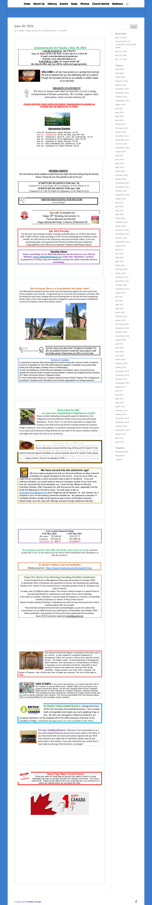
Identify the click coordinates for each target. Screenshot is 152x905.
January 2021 (120, 320)
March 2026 (120, 77)
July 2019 (119, 391)
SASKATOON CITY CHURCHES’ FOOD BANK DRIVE (125, 44)
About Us (39, 4)
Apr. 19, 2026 (120, 59)
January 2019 (120, 414)
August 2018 (120, 434)
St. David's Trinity (23, 30)
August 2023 (120, 198)
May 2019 (119, 398)
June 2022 (119, 253)
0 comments (62, 30)
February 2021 (121, 316)
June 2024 (119, 159)
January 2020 (120, 367)
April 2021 (119, 308)
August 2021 (120, 293)
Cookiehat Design (33, 901)
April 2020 (119, 355)
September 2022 (122, 242)
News (74, 4)
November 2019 (122, 375)
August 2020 (120, 340)
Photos (84, 4)
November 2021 (122, 281)
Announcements (49, 30)
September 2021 (122, 289)
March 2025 (120, 124)
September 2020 (122, 336)
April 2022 (119, 261)
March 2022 (120, 265)
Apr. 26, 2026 (120, 55)
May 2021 (119, 304)
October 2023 (121, 191)
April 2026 (119, 73)
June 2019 (119, 394)
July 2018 (119, 438)
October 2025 (121, 96)
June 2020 (119, 347)
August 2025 (120, 104)
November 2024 (122, 140)
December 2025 (122, 89)
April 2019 (119, 402)
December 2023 (122, 183)
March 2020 (120, 359)
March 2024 (120, 171)
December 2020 (122, 324)
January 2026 (120, 85)
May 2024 (119, 163)
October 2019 (121, 379)
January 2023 (120, 226)
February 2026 (121, 81)
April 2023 (119, 214)
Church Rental (100, 4)
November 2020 (122, 328)
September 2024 (122, 147)
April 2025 (119, 120)
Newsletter (120, 455)
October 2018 (121, 426)
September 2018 (122, 430)
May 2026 (119, 69)
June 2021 (119, 300)
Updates (119, 459)
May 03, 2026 (121, 51)
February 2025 (121, 128)
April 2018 (119, 442)
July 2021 (119, 296)
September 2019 (122, 383)
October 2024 (121, 143)
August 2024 (120, 151)
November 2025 (122, 93)
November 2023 (122, 187)
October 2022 (121, 238)
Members (117, 4)
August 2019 (120, 387)
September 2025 (122, 100)
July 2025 (119, 108)
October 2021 (121, 285)
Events (64, 4)
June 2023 (119, 206)
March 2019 (120, 406)
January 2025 (120, 132)
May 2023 (119, 210)
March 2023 (120, 218)
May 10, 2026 (121, 37)
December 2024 (122, 136)
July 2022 (119, 249)
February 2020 (121, 363)
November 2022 (122, 234)
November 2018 (122, 422)
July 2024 (119, 155)
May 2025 (119, 116)
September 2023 (122, 194)
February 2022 (121, 269)
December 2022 (122, 230)
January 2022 (120, 273)
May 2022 (119, 257)
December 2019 (122, 371)
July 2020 (119, 344)
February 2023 (121, 222)
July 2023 (119, 202)
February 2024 (121, 175)
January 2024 (120, 179)
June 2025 (119, 112)
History (52, 4)
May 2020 (119, 351)
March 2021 (120, 312)
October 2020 (121, 332)
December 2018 (122, 418)
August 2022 (120, 245)
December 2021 (122, 277)
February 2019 (121, 410)
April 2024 (119, 167)
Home (27, 4)
